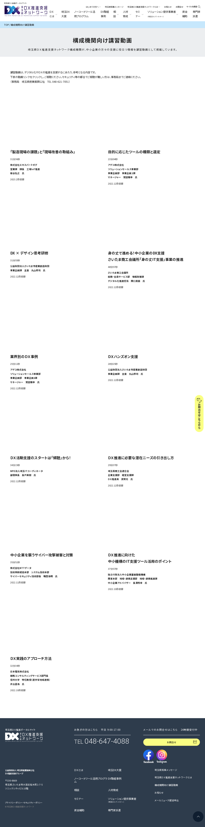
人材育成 (113, 790)
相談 (76, 790)
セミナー (78, 798)
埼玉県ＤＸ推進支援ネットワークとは (173, 777)
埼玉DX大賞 (65, 14)
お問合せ (179, 6)
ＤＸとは (78, 770)
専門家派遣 (196, 14)
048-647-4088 (107, 741)
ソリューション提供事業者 (122, 800)
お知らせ (168, 6)
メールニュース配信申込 (167, 800)
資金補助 (184, 14)
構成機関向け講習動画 (166, 785)
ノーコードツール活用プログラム (84, 14)
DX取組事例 (105, 14)
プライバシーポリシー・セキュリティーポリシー (23, 802)
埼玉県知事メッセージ (114, 6)
